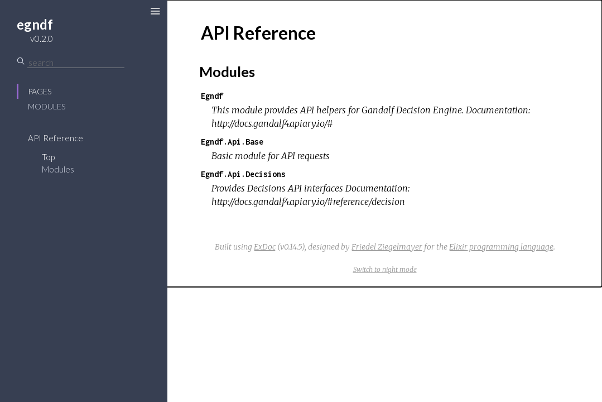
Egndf (212, 95)
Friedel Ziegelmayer (386, 247)
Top (48, 157)
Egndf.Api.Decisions (243, 174)
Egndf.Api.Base (232, 141)
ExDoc (265, 247)
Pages (39, 91)
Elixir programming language (501, 247)
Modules (46, 106)
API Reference (55, 138)
